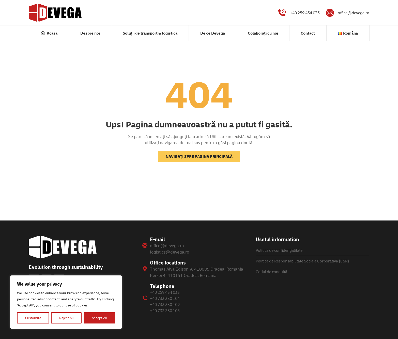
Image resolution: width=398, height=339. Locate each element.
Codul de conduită (271, 271)
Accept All (99, 317)
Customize (33, 317)
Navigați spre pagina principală (199, 156)
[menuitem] (49, 33)
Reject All (66, 317)
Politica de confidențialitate (279, 250)
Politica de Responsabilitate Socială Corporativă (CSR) (302, 261)
